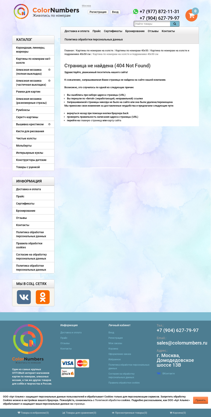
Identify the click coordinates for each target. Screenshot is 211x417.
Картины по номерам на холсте (32, 60)
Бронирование (135, 31)
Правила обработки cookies (29, 245)
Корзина (113, 348)
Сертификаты (113, 31)
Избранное (114, 359)
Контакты (168, 31)
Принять (201, 400)
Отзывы (153, 31)
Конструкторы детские (31, 160)
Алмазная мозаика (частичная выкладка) (31, 82)
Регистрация (98, 12)
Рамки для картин (28, 91)
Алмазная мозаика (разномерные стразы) (31, 100)
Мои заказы (115, 343)
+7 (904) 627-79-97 (178, 330)
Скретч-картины (27, 117)
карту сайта (114, 120)
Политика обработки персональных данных (94, 39)
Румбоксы (23, 110)
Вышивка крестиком (30, 124)
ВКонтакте (166, 373)
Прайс (97, 31)
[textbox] (152, 23)
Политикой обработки (108, 400)
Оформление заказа (119, 354)
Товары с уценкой (28, 167)
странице (79, 403)
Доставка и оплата (77, 31)
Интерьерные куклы (29, 152)
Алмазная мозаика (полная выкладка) (29, 71)
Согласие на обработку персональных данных (31, 256)
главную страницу (91, 120)
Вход (115, 12)
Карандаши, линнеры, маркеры (30, 49)
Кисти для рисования (30, 131)
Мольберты (24, 145)
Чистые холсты (26, 138)
